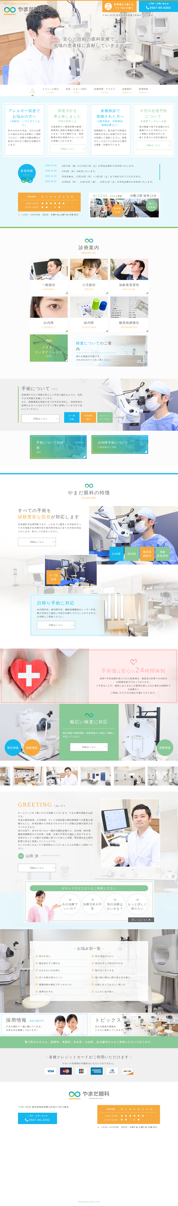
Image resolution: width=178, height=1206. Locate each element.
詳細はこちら (40, 418)
